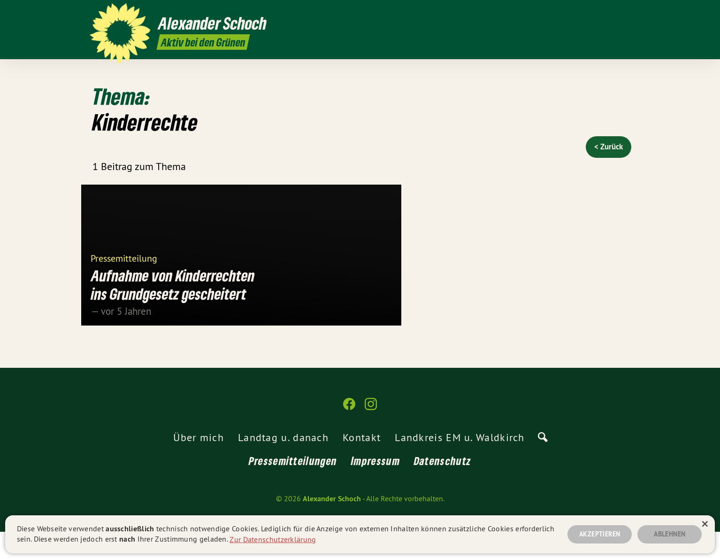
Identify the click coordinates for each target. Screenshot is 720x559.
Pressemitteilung (124, 285)
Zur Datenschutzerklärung (273, 538)
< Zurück (608, 146)
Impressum (375, 488)
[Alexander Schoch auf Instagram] (625, 12)
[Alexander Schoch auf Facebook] (611, 12)
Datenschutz (442, 488)
